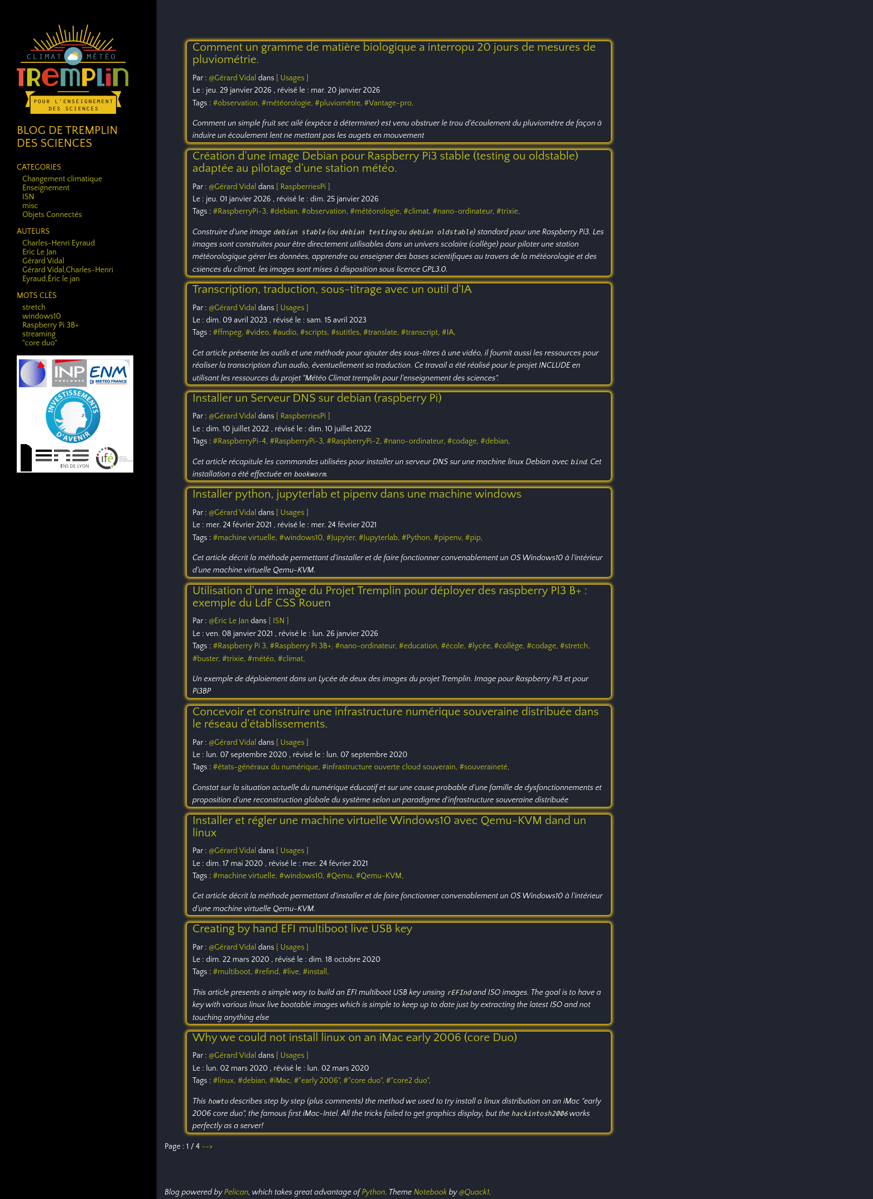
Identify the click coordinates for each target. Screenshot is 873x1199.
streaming (39, 334)
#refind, (268, 971)
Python (373, 1192)
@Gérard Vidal (232, 78)
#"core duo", (365, 1080)
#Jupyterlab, (380, 537)
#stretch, (575, 646)
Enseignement (46, 188)
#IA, (449, 332)
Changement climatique (62, 179)
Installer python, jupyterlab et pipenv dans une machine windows (357, 494)
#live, (292, 971)
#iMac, (281, 1080)
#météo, (263, 658)
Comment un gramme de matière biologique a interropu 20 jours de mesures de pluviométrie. (394, 53)
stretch (34, 307)
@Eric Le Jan (229, 621)
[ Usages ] (292, 78)
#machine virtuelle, (246, 537)
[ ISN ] (278, 621)
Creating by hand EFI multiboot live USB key (302, 928)
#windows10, (303, 537)
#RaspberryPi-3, (241, 211)
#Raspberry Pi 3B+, (302, 646)
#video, (259, 332)
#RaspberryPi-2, (355, 441)
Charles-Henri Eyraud (58, 243)
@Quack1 (474, 1192)
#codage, (464, 441)
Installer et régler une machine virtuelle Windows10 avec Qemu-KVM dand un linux (389, 826)
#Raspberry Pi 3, (241, 646)
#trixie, (508, 211)
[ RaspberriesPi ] (303, 186)
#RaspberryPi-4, (241, 441)
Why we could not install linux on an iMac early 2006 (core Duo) (354, 1037)
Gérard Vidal (43, 261)
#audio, (286, 332)
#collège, (510, 646)
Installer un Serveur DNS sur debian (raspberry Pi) (317, 398)
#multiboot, (233, 971)
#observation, (237, 103)
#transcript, (421, 332)
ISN (28, 196)
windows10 (41, 316)
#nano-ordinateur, (464, 211)
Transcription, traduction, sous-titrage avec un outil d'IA (332, 289)
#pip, (474, 537)
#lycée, (480, 646)
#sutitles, (347, 332)
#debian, (286, 211)
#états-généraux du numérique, (267, 767)
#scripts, (315, 332)
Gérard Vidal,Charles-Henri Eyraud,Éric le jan (67, 274)
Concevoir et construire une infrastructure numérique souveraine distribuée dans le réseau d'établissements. (395, 717)
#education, (420, 646)
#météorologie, (288, 103)
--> (207, 1146)
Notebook (430, 1192)
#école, (454, 646)
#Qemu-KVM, (380, 875)
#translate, (382, 332)
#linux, (225, 1080)
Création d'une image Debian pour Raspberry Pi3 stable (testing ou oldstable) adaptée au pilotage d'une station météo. (385, 162)
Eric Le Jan (39, 252)
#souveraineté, (484, 767)
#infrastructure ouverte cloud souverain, (390, 767)
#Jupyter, (342, 537)
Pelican (236, 1192)
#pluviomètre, (339, 103)
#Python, (418, 537)
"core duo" (39, 343)
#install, (316, 971)
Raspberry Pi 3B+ (50, 325)
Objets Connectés (52, 214)
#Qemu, (341, 875)
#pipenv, (449, 537)
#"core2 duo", (408, 1080)
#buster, (207, 658)
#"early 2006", (319, 1080)
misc (30, 205)
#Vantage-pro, (388, 103)
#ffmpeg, (229, 332)
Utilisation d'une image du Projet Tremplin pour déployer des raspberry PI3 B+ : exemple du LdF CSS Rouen (389, 596)
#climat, (417, 211)
